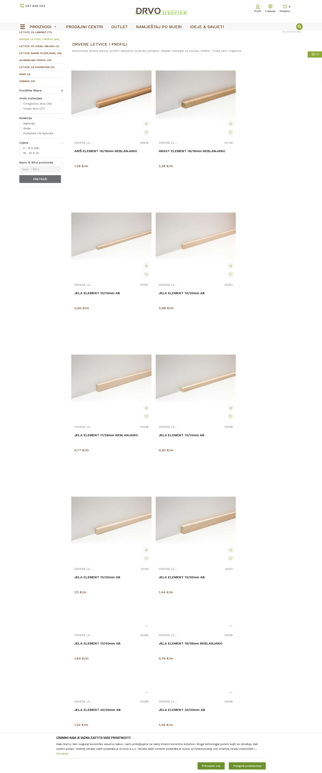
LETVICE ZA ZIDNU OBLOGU (39, 76)
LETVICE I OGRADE (47, 43)
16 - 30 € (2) (31, 183)
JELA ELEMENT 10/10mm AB (214, 155)
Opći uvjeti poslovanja (178, 725)
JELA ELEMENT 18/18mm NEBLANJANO (153, 346)
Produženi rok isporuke (38, 163)
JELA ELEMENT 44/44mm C (97, 541)
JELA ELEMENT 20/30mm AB (273, 340)
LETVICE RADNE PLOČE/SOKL (40, 83)
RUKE (24, 104)
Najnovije (29, 154)
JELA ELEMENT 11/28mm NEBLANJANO (94, 275)
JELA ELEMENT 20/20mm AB (214, 340)
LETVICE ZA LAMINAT (35, 62)
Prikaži (259, 52)
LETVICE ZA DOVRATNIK (36, 97)
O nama (96, 725)
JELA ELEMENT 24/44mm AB (214, 407)
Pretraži (40, 209)
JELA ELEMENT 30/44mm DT (214, 474)
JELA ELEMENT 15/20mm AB (214, 272)
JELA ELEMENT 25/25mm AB (97, 474)
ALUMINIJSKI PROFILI (35, 90)
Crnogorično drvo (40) (37, 134)
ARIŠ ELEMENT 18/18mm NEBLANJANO (94, 158)
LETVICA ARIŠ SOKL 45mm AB (271, 543)
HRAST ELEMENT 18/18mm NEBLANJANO (154, 158)
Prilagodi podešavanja (247, 765)
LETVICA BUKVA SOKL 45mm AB (156, 611)
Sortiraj (217, 52)
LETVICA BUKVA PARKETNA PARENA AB (96, 615)
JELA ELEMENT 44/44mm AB (273, 474)
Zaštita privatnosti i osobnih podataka (189, 731)
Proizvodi (25, 43)
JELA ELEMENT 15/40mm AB (97, 340)
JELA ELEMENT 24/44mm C (272, 407)
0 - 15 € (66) (31, 178)
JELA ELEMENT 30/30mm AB (156, 474)
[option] (161, 35)
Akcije (27, 159)
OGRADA (27, 111)
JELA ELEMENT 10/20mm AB (273, 155)
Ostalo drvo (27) (34, 139)
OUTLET (160, 35)
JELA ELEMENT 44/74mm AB (156, 541)
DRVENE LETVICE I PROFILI (39, 69)
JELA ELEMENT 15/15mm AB (155, 272)
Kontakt (96, 731)
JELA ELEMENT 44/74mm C (213, 541)
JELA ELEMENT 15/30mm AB (273, 272)
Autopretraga (197, 52)
